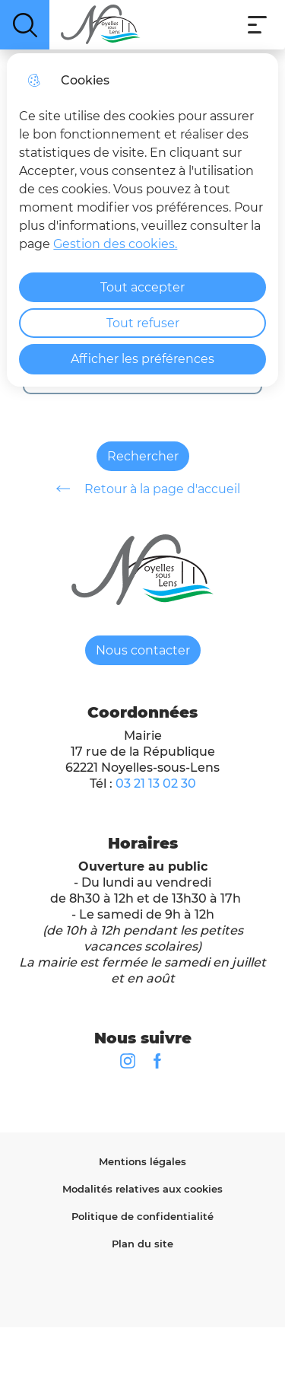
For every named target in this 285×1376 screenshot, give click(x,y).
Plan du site (142, 1243)
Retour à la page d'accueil (143, 488)
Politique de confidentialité (142, 1216)
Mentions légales (142, 1161)
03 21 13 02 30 (156, 783)
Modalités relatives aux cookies (142, 1189)
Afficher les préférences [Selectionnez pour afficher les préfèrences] (142, 359)
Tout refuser (142, 323)
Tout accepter (142, 287)
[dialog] (142, 220)
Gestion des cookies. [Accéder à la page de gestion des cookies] (115, 244)
